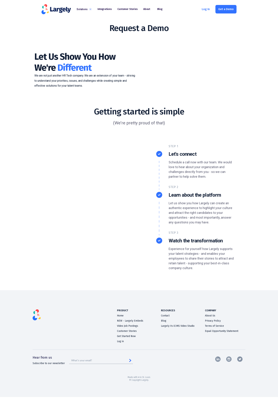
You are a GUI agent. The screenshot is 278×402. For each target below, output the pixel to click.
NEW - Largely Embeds (130, 321)
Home (120, 315)
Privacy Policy (213, 321)
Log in (120, 341)
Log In (206, 9)
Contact (165, 315)
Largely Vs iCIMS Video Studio (177, 326)
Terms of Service (214, 326)
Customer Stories (127, 331)
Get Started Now (126, 336)
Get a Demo (226, 9)
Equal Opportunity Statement (221, 331)
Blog (163, 321)
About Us (210, 315)
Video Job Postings (127, 326)
